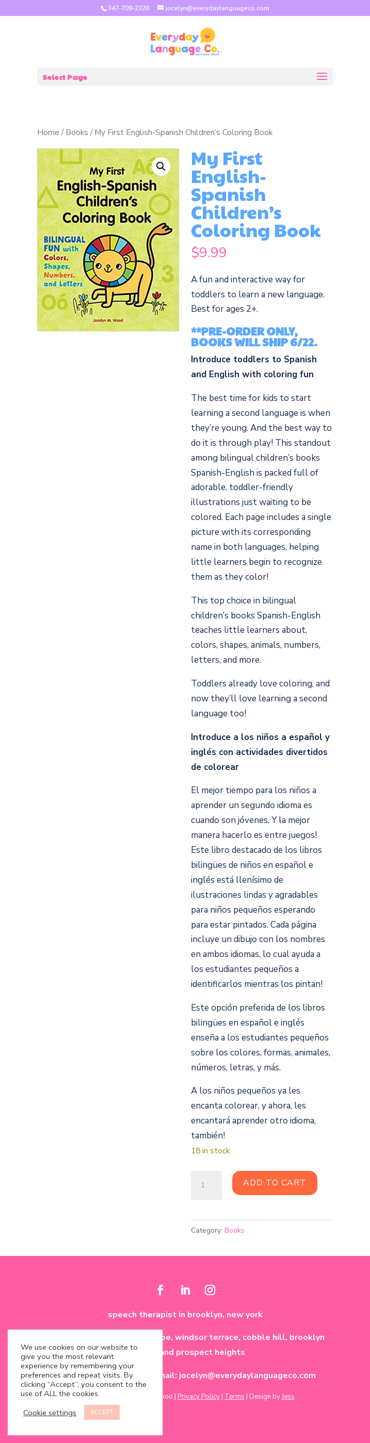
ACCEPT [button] (102, 1412)
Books (77, 132)
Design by (272, 1396)
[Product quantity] (206, 1185)
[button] (161, 166)
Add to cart (275, 1182)
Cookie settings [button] (49, 1412)
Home (48, 132)
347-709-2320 (128, 8)
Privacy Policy (199, 1396)
